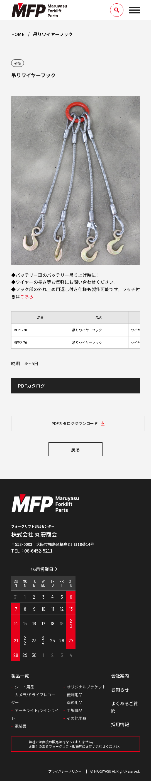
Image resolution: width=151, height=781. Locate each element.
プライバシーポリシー (65, 771)
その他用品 (76, 718)
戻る (75, 449)
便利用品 (74, 694)
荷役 (17, 63)
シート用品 (24, 687)
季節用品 (74, 702)
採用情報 (120, 724)
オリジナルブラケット (86, 687)
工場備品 (74, 710)
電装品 (20, 726)
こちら (26, 296)
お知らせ (120, 689)
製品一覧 (20, 675)
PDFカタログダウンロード (75, 423)
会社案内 (120, 675)
